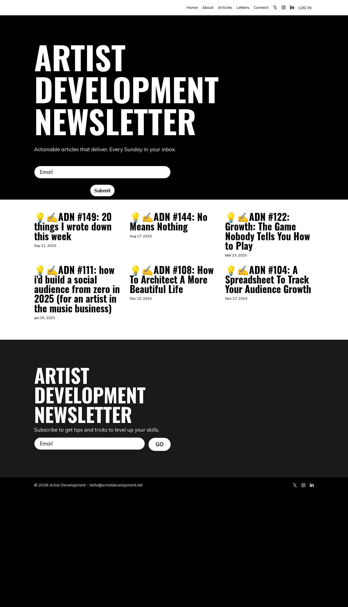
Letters (243, 7)
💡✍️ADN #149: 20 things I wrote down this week (77, 241)
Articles (225, 7)
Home (192, 7)
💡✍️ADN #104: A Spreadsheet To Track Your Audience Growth (268, 355)
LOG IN (305, 7)
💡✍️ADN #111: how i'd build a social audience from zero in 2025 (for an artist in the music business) (77, 369)
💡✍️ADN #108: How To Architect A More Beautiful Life (172, 347)
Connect (261, 7)
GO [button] (160, 557)
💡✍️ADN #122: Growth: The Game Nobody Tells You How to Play (265, 255)
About (208, 7)
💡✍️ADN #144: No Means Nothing (172, 234)
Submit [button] (102, 191)
